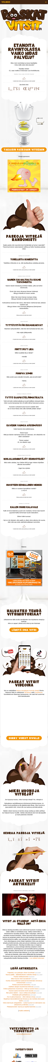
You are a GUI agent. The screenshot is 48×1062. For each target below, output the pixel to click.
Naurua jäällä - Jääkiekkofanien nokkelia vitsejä (21, 974)
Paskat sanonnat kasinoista (21, 984)
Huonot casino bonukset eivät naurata (21, 991)
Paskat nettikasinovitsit (21, 976)
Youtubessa (38, 692)
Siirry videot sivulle (24, 738)
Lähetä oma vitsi (24, 630)
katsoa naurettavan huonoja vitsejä (27, 690)
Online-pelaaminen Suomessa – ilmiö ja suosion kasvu (21, 989)
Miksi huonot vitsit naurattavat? (21, 978)
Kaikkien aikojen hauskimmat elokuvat (21, 986)
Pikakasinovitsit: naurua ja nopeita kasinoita (21, 1007)
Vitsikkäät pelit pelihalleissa (21, 995)
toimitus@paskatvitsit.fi (24, 1034)
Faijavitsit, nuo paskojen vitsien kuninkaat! (21, 972)
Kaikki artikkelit (24, 1010)
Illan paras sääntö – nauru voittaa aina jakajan (21, 993)
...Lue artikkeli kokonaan (36, 958)
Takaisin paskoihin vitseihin (24, 149)
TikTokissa (27, 692)
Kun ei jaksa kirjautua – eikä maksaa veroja (21, 997)
